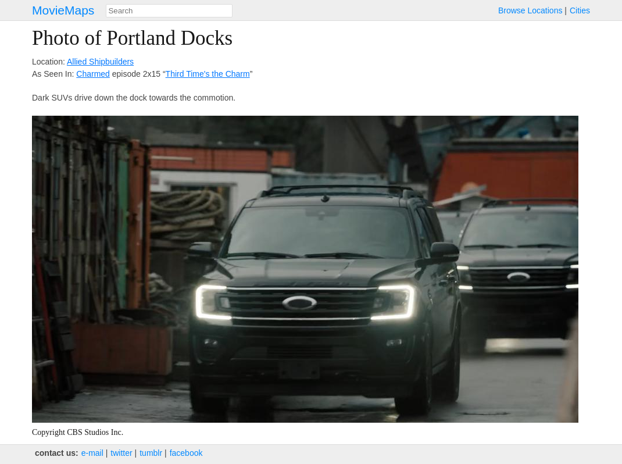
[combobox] (169, 10)
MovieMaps (63, 10)
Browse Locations (530, 10)
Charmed (93, 73)
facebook (186, 453)
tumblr (151, 453)
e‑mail (92, 453)
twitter (121, 453)
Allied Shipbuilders (100, 61)
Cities (580, 10)
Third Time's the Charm (208, 73)
